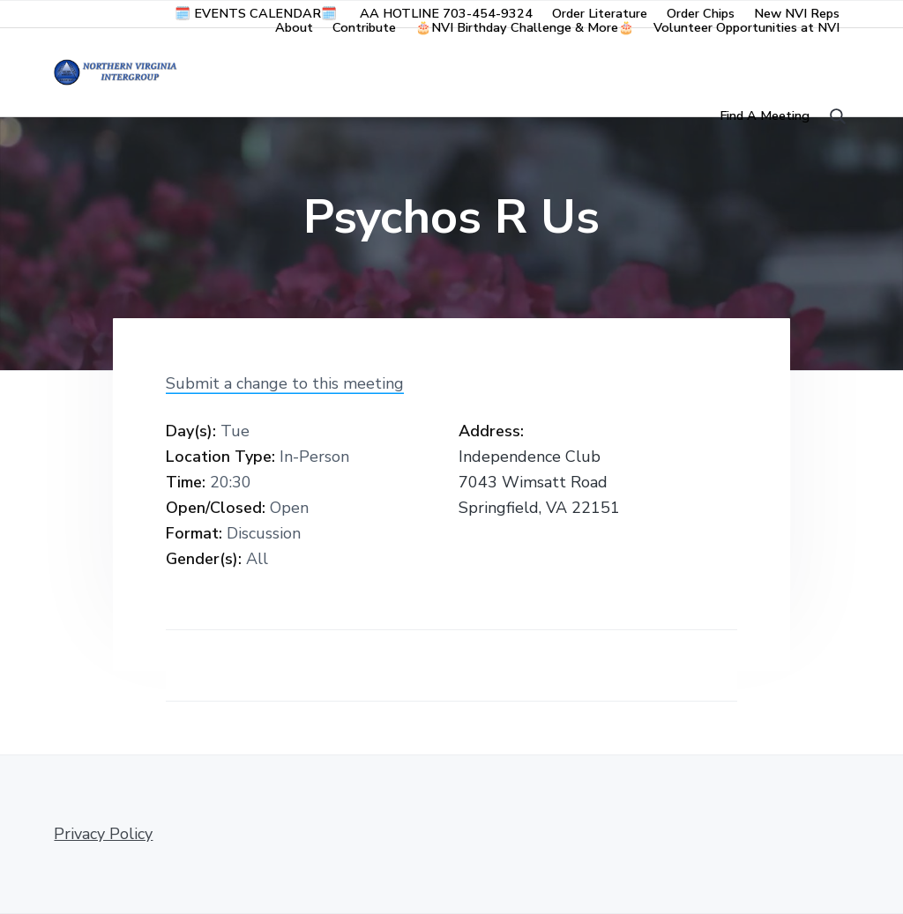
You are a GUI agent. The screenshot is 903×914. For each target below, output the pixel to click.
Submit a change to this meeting (285, 383)
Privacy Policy (103, 833)
